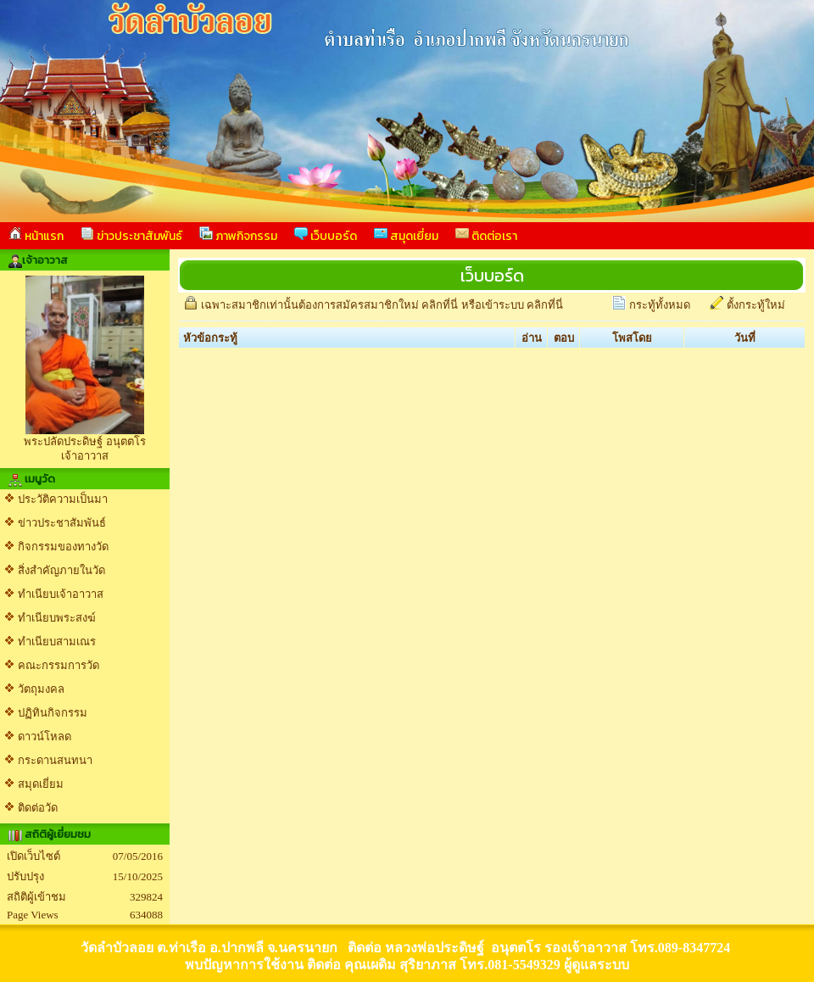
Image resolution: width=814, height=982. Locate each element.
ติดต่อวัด (38, 807)
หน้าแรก (36, 235)
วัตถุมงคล (41, 689)
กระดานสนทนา (55, 760)
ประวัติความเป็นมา (63, 499)
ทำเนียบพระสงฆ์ (57, 617)
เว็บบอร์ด (325, 235)
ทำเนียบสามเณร (57, 641)
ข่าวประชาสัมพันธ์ (131, 235)
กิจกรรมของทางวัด (63, 546)
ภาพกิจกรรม (238, 235)
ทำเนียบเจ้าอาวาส (60, 594)
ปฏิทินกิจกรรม (52, 712)
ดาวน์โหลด (44, 736)
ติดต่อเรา (486, 235)
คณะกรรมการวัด (58, 665)
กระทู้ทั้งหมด (659, 305)
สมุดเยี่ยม (406, 235)
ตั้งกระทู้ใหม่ (756, 305)
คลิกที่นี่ (439, 305)
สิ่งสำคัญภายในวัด (61, 570)
